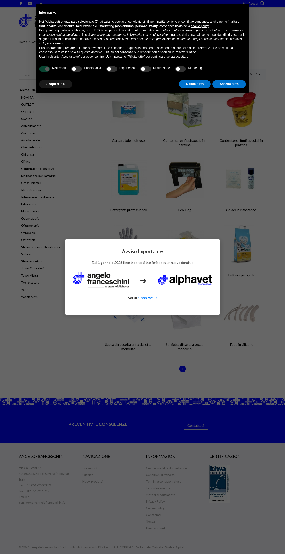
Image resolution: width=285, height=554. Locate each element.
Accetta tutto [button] (229, 84)
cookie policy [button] (200, 26)
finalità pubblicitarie (65, 39)
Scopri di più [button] (55, 84)
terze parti (108, 30)
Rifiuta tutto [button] (195, 84)
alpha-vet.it (147, 297)
